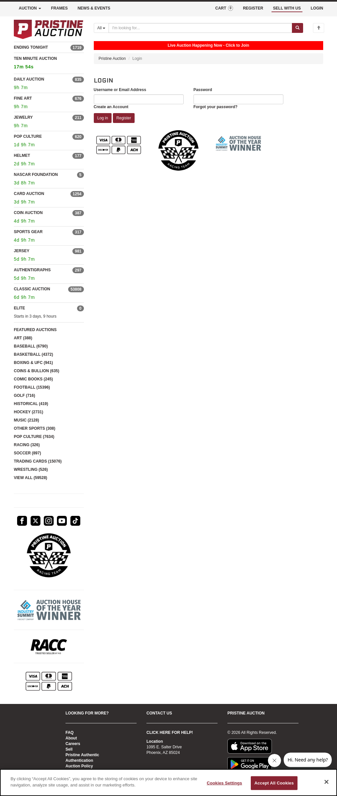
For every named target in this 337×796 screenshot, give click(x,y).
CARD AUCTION (29, 193)
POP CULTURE (28, 136)
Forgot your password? (216, 107)
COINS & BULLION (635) (36, 371)
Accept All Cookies (274, 783)
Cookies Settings (224, 783)
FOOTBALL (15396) (32, 387)
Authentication (79, 760)
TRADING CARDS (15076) (38, 461)
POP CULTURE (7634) (34, 436)
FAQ (69, 732)
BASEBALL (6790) (31, 346)
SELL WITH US (287, 8)
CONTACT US (159, 713)
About (71, 738)
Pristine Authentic (82, 755)
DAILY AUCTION (29, 79)
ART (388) (23, 338)
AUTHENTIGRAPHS (32, 270)
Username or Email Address (120, 89)
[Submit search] (297, 28)
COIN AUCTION (28, 212)
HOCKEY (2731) (28, 412)
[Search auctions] (200, 28)
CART (224, 8)
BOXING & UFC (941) (33, 362)
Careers (72, 743)
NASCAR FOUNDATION (36, 174)
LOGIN (317, 8)
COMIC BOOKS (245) (33, 379)
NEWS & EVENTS (94, 8)
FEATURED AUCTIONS (35, 329)
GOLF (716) (24, 395)
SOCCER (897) (27, 453)
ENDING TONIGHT (31, 47)
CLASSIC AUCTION (32, 289)
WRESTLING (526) (31, 469)
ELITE (19, 308)
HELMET (22, 155)
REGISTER (253, 8)
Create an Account (111, 107)
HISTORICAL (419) (31, 403)
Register (124, 118)
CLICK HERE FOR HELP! (169, 732)
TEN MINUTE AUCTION (49, 63)
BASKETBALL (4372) (33, 354)
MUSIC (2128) (26, 420)
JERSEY (21, 251)
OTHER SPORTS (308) (34, 428)
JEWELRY (23, 117)
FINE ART (23, 98)
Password (203, 89)
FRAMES (59, 8)
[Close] (326, 782)
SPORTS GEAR (28, 231)
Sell (68, 749)
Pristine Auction (112, 58)
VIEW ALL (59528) (30, 477)
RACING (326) (27, 445)
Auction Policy (79, 766)
